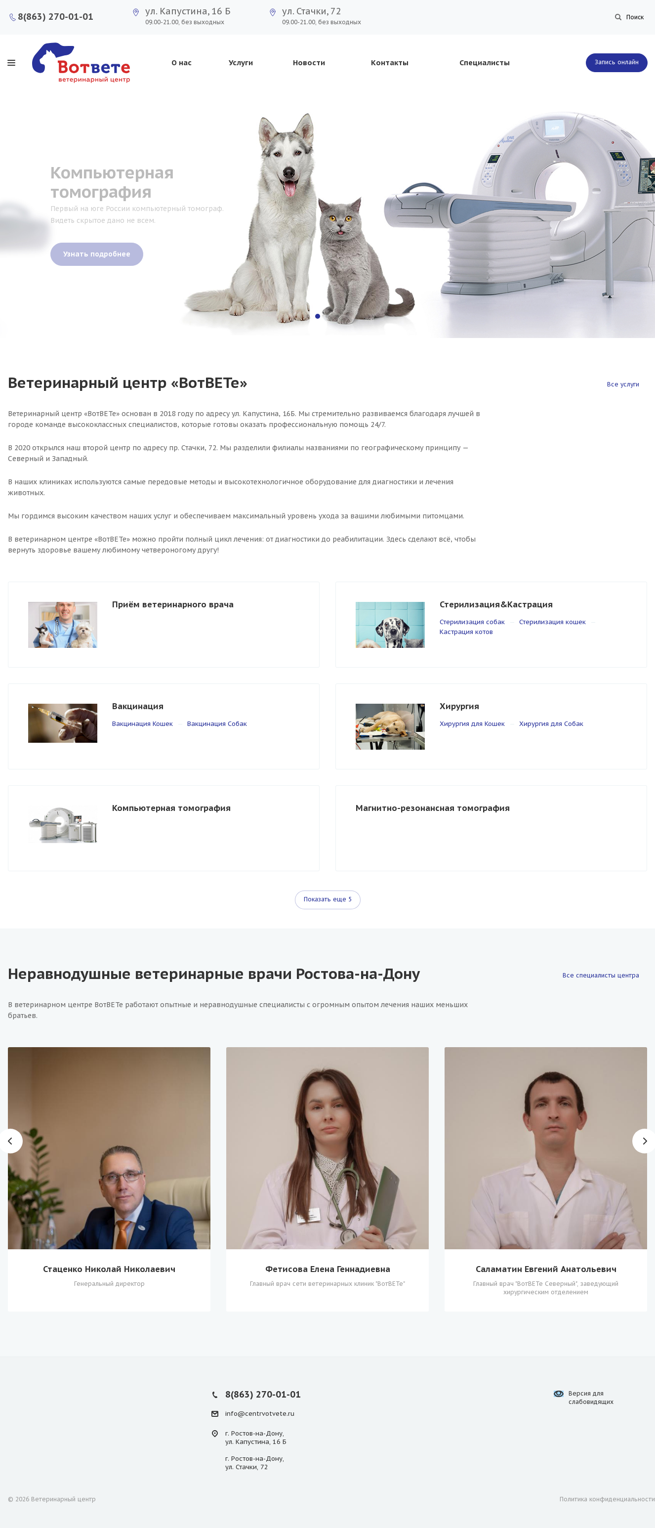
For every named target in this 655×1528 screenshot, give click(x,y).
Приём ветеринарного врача (173, 604)
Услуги (241, 62)
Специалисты (484, 62)
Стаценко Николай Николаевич (109, 1269)
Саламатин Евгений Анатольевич (546, 1269)
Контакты (390, 62)
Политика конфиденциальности (607, 1499)
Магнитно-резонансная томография (433, 808)
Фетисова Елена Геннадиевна (327, 1269)
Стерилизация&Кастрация (496, 604)
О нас (181, 62)
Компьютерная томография (171, 808)
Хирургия (459, 706)
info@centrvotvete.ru (259, 1413)
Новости (309, 62)
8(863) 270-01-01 (55, 16)
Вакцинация (138, 706)
